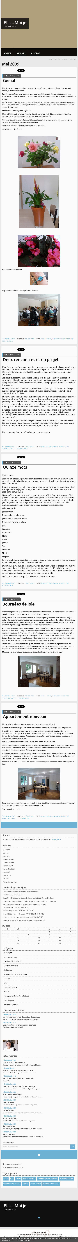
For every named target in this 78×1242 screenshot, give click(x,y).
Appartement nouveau (24, 716)
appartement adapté (9, 698)
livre (11, 1178)
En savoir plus (26, 1240)
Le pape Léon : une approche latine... (16, 917)
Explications (8, 970)
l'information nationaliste (44, 898)
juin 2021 (6, 853)
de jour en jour (9, 1126)
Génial (9, 80)
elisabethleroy (19, 895)
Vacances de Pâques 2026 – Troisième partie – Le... (21, 901)
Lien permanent (8, 339)
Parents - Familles (10, 987)
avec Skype (8, 953)
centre (25, 1184)
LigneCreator (8, 1025)
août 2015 (6, 856)
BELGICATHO (37, 917)
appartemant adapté (9, 818)
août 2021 (6, 850)
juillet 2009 (7, 875)
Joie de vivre (8, 1102)
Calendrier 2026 (8, 907)
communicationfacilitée (12, 1184)
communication (46, 339)
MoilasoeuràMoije (10, 1017)
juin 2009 (73, 59)
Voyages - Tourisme (11, 1004)
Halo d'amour (9, 1110)
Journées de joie (19, 604)
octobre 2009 (8, 866)
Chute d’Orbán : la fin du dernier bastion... (18, 920)
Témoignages (29, 339)
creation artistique (66, 1178)
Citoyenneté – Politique (12, 961)
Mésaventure (9, 1134)
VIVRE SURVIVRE (10, 1118)
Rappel (6, 991)
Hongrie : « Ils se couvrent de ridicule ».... (17, 898)
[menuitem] (7, 52)
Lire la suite (56, 839)
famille (18, 1178)
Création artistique (11, 966)
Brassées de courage (31, 1017)
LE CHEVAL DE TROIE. (25, 911)
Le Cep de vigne (23, 907)
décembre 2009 (8, 859)
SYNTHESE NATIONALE (35, 914)
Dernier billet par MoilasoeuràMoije (19, 1086)
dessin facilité (35, 1184)
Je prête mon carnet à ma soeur (15, 974)
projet (12, 448)
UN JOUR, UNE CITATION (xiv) (14, 904)
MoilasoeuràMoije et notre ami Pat (18, 1078)
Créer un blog (35, 1232)
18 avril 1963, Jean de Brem (13, 914)
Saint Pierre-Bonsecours (29, 892)
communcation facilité (51, 1184)
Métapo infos (41, 920)
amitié (71, 339)
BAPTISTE (7, 895)
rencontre (6, 448)
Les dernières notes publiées (39, 1234)
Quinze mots (15, 467)
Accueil (7, 53)
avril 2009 (52, 59)
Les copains (8, 979)
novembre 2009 (8, 862)
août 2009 (6, 872)
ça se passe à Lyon (10, 957)
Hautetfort (43, 1232)
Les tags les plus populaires (55, 1234)
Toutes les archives (10, 882)
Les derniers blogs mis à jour (23, 1234)
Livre (5, 983)
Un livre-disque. (8, 911)
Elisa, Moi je (15, 22)
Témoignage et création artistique (16, 996)
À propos (35, 53)
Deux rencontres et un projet (31, 359)
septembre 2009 (9, 869)
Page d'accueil (62, 59)
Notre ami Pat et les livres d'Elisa (18, 1070)
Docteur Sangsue (49, 901)
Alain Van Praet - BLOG (37, 904)
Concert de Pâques (10, 892)
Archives (20, 53)
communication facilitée (60, 339)
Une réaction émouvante (14, 1062)
